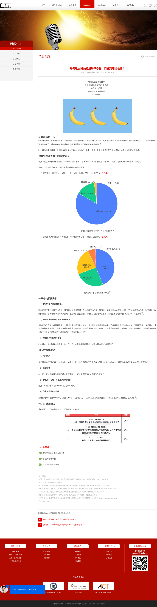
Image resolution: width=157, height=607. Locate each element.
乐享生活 (78, 558)
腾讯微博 (62, 513)
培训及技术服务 (15, 561)
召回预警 (78, 555)
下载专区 (78, 561)
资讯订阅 (16, 69)
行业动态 (16, 54)
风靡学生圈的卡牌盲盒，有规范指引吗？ (59, 519)
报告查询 (78, 551)
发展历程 (46, 555)
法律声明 (102, 604)
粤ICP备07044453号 (91, 604)
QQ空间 (50, 513)
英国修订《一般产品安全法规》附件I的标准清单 (62, 525)
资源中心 (102, 5)
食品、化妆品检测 (15, 555)
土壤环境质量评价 (15, 558)
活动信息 (16, 64)
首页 (43, 5)
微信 (45, 513)
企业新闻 (16, 59)
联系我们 (131, 5)
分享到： (41, 513)
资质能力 (46, 558)
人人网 (67, 513)
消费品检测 (15, 551)
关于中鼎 (73, 5)
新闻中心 (87, 5)
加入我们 (116, 5)
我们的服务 (57, 5)
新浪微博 (56, 513)
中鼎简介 (46, 551)
